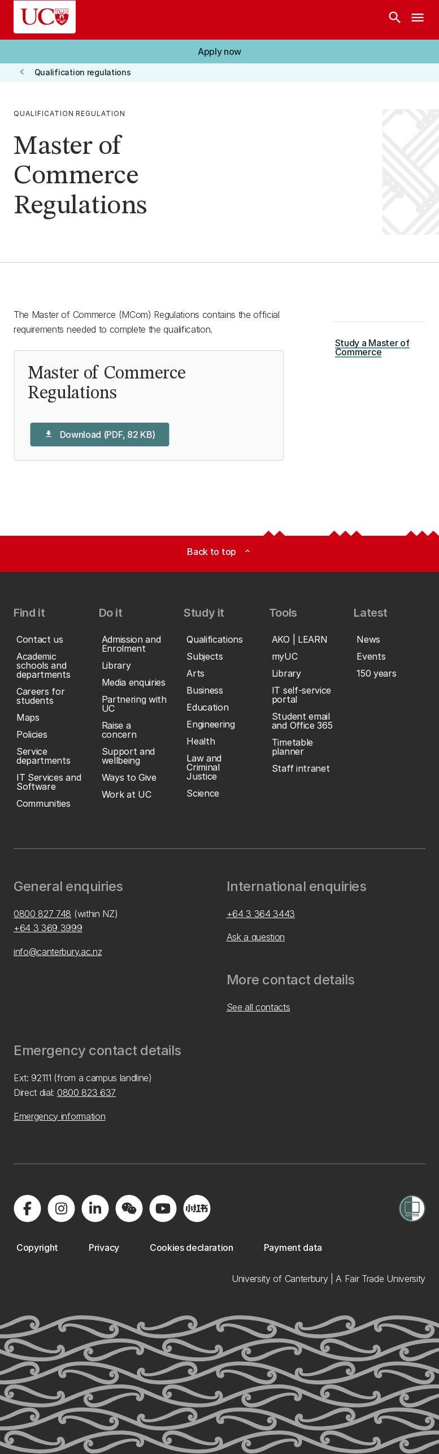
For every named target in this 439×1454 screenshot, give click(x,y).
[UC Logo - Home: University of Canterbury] (45, 17)
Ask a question (256, 937)
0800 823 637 (86, 1092)
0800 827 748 (42, 913)
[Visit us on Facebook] (27, 1208)
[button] (219, 51)
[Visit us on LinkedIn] (94, 1208)
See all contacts (258, 1007)
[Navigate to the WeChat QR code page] (128, 1208)
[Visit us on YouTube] (162, 1208)
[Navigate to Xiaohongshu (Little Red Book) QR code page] (196, 1208)
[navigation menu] (417, 20)
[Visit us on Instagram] (61, 1208)
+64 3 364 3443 (261, 913)
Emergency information (59, 1116)
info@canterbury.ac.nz (58, 951)
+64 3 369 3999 (48, 928)
